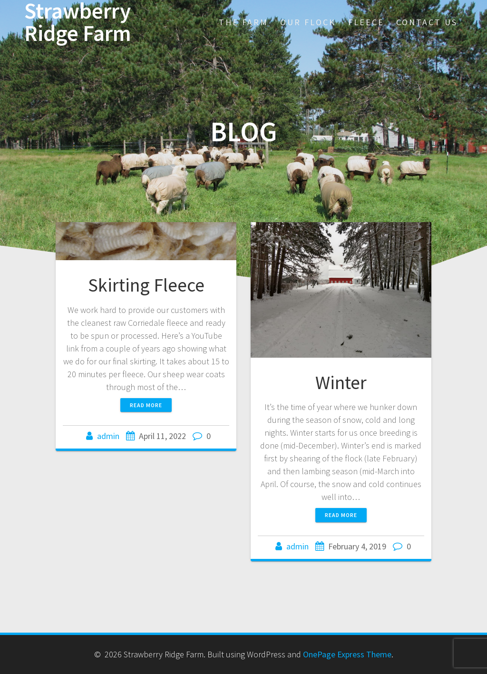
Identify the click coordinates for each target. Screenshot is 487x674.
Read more (146, 405)
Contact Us (427, 22)
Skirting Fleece (146, 285)
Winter (341, 382)
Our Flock (308, 22)
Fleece (366, 22)
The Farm (243, 22)
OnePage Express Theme (347, 654)
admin (108, 435)
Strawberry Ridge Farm (77, 22)
